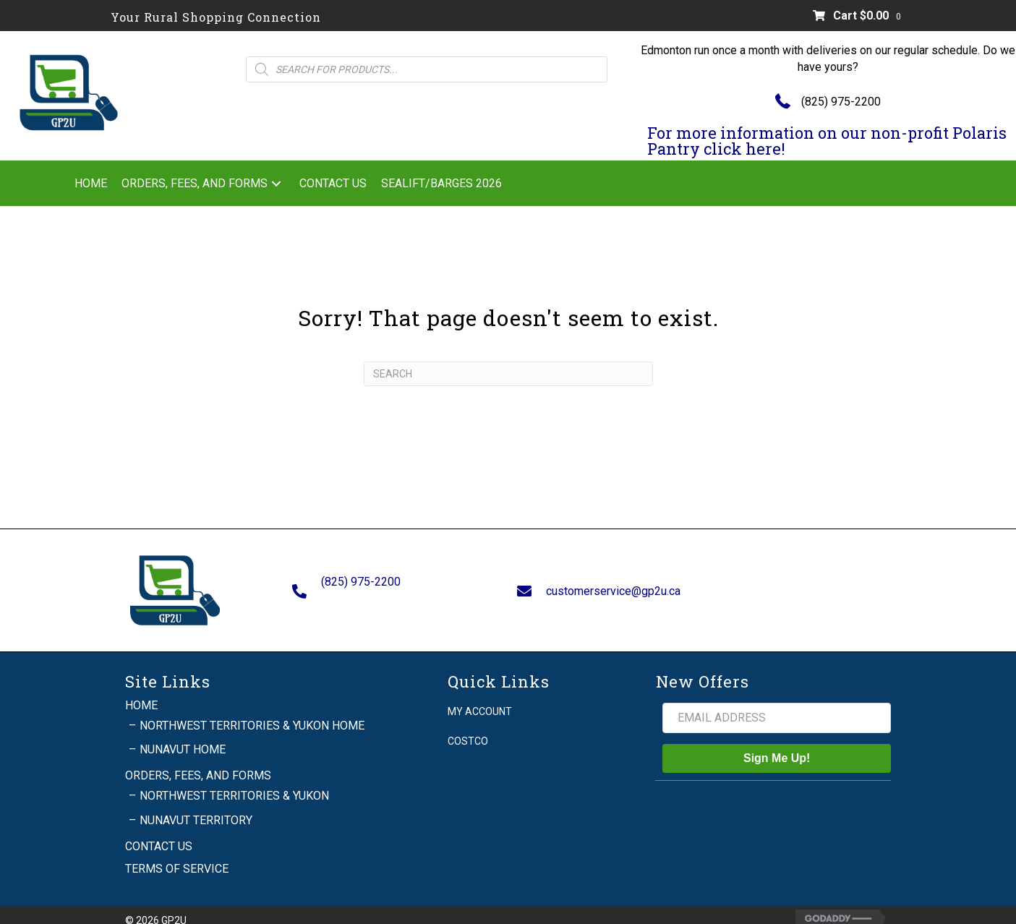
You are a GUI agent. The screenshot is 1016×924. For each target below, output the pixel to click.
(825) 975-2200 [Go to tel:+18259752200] (361, 575)
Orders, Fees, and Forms (198, 762)
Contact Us (158, 833)
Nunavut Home (183, 736)
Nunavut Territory (196, 806)
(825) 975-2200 (841, 101)
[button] (276, 183)
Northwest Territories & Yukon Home (252, 712)
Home (141, 691)
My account (480, 697)
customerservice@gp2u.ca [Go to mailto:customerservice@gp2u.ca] (613, 584)
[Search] (508, 374)
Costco (468, 728)
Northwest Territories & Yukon (234, 783)
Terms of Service (177, 856)
